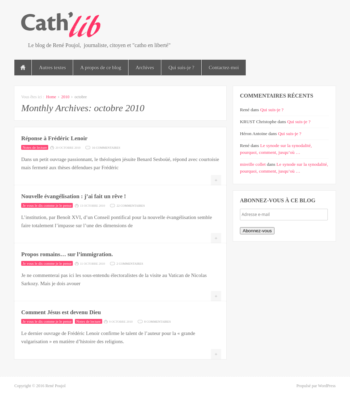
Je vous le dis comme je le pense (47, 205)
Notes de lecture (35, 147)
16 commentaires (106, 147)
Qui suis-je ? (181, 67)
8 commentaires (157, 321)
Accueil (22, 67)
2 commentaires (130, 263)
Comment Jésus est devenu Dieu (61, 312)
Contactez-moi (224, 67)
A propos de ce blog (100, 67)
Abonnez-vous (257, 230)
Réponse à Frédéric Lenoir (54, 138)
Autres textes (52, 67)
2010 (65, 96)
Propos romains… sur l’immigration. (67, 254)
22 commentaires (131, 205)
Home (51, 96)
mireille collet (253, 164)
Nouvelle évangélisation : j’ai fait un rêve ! (73, 196)
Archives (145, 67)
